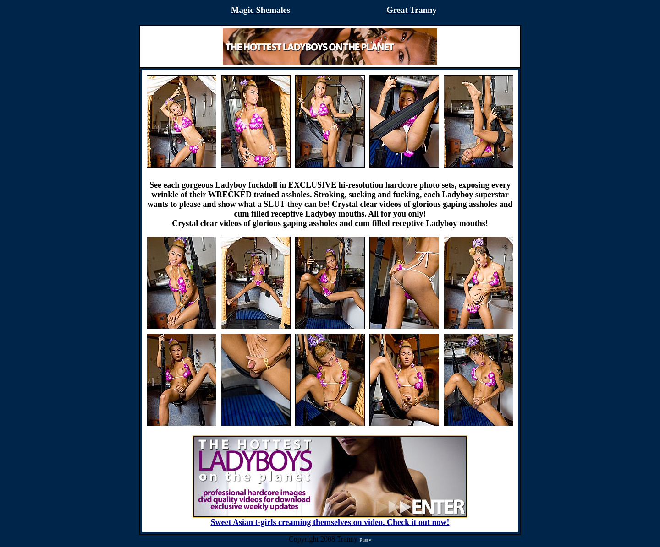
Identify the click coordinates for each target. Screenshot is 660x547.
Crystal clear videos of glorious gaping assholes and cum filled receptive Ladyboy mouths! (330, 223)
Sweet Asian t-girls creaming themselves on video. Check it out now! (330, 518)
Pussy (365, 539)
